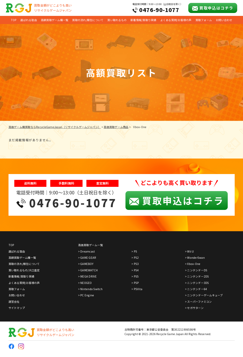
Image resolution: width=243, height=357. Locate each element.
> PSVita (136, 289)
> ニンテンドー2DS (197, 276)
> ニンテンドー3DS (197, 283)
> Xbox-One (192, 264)
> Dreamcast (86, 251)
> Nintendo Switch (90, 289)
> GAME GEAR (87, 258)
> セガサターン (194, 308)
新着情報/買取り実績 (143, 20)
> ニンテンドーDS (196, 270)
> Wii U (189, 251)
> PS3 (135, 264)
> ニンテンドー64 (196, 289)
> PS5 (135, 276)
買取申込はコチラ (212, 8)
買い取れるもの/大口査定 (24, 270)
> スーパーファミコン (198, 302)
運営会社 (14, 302)
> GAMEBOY (85, 264)
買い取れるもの (117, 20)
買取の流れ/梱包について (87, 20)
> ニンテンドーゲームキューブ (204, 295)
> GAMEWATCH (88, 270)
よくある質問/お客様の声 (176, 20)
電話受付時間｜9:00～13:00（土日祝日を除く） (157, 8)
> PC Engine (86, 295)
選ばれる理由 (28, 20)
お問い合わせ (224, 20)
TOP (14, 20)
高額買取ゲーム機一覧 (54, 20)
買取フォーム (203, 20)
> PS (134, 251)
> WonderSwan (195, 258)
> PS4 (135, 270)
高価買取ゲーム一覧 (90, 245)
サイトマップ (17, 308)
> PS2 (135, 258)
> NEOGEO (85, 283)
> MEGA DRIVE (87, 276)
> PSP (135, 283)
